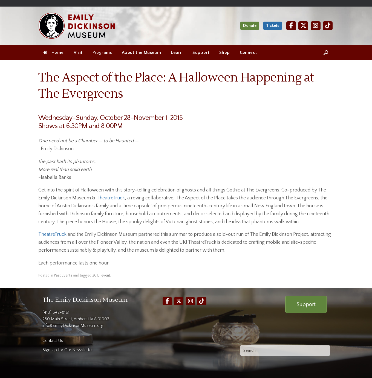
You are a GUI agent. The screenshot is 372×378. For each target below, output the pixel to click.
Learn (177, 52)
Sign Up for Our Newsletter (67, 349)
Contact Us (52, 340)
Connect (248, 52)
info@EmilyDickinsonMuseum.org (72, 325)
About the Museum (141, 52)
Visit (78, 52)
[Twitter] (303, 25)
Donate (249, 25)
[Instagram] (316, 25)
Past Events (63, 275)
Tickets (272, 25)
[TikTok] (328, 25)
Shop (224, 52)
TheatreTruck (111, 198)
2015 (96, 275)
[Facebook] (291, 25)
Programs (102, 52)
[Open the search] (326, 52)
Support (200, 52)
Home (53, 52)
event (105, 275)
